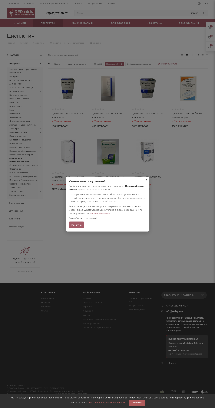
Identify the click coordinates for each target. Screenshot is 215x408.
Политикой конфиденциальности (106, 402)
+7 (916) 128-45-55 (100, 213)
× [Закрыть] (147, 180)
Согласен (137, 402)
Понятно (76, 224)
